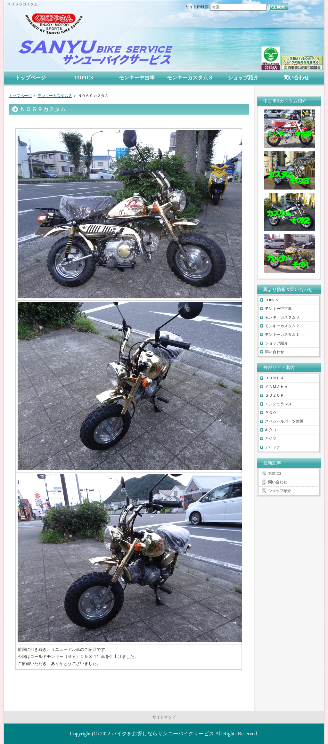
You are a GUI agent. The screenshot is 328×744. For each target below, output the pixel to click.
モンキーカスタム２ (282, 326)
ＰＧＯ (270, 412)
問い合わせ (274, 352)
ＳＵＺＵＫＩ (276, 395)
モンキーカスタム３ (54, 95)
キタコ (270, 430)
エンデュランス (278, 404)
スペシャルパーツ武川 (284, 421)
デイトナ (272, 447)
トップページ (20, 95)
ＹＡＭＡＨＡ (276, 386)
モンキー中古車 (278, 308)
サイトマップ (164, 717)
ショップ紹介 (276, 343)
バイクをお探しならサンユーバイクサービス (162, 733)
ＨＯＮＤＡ (274, 378)
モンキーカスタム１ (282, 334)
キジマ (270, 438)
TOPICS (271, 300)
